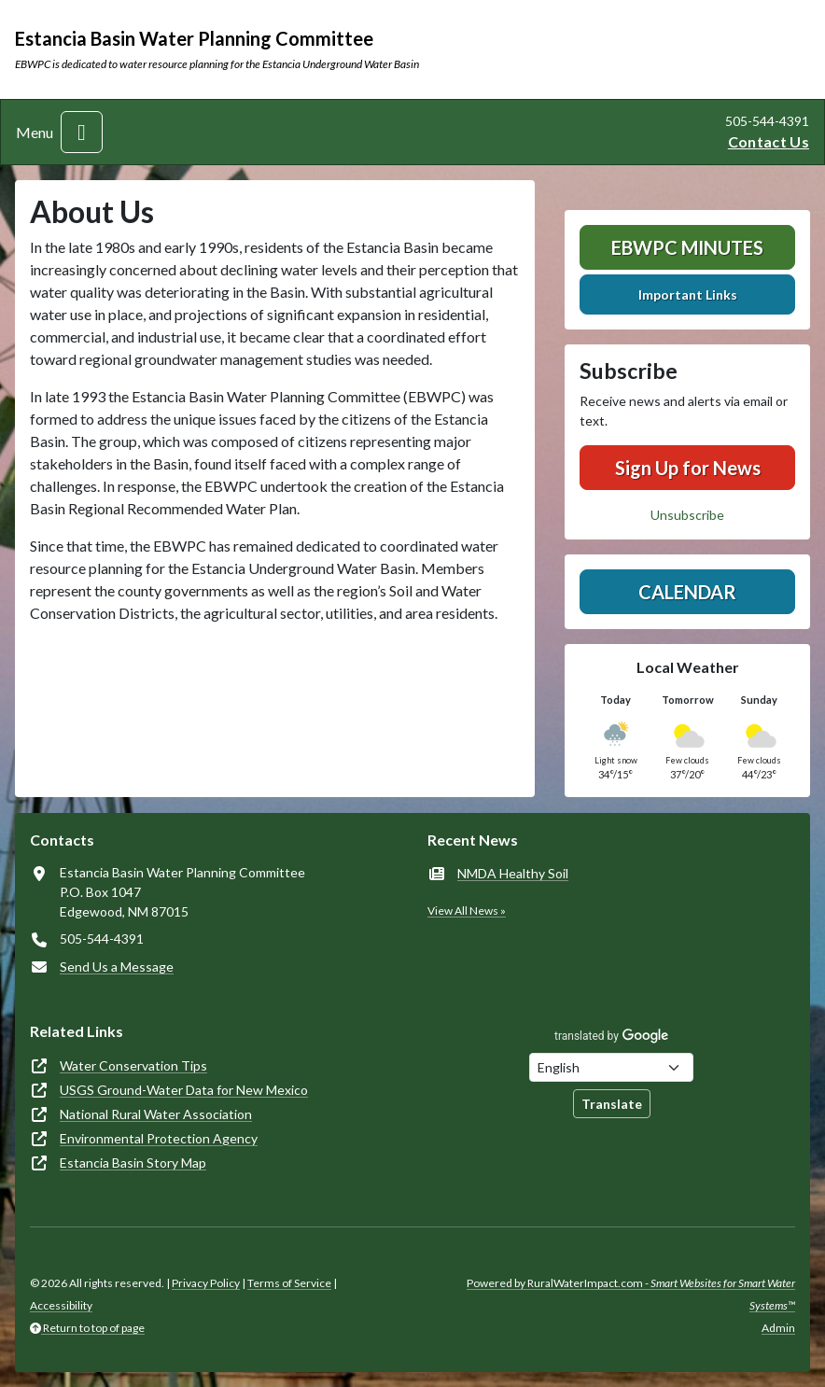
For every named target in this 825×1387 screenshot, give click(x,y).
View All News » (466, 911)
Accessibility (61, 1305)
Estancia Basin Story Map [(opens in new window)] (133, 1162)
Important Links (687, 294)
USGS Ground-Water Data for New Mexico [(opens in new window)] (184, 1090)
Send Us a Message (117, 966)
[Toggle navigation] (82, 132)
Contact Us (768, 141)
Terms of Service (289, 1283)
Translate (611, 1104)
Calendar (687, 592)
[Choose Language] (611, 1067)
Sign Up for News (688, 467)
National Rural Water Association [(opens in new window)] (156, 1114)
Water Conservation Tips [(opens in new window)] (133, 1065)
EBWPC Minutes (687, 247)
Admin (778, 1328)
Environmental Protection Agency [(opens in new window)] (159, 1138)
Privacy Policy (206, 1283)
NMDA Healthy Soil (512, 873)
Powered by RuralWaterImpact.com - (631, 1294)
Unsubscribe (687, 515)
